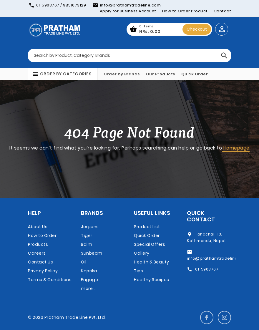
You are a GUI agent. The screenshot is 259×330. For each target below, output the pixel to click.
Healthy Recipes (151, 280)
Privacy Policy (43, 271)
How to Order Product (185, 11)
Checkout (197, 29)
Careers (37, 253)
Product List (147, 227)
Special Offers (149, 244)
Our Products (160, 74)
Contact (222, 11)
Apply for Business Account (128, 11)
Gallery (142, 253)
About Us (37, 227)
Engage (89, 280)
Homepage (236, 148)
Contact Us (40, 262)
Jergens (90, 227)
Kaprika (89, 271)
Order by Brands (122, 74)
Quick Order (194, 74)
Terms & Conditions (50, 280)
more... (88, 288)
